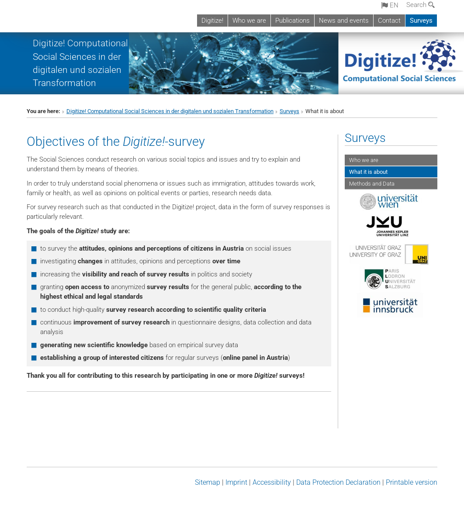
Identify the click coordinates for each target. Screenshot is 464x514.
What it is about (368, 172)
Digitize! (212, 20)
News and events (344, 20)
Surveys (421, 20)
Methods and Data (372, 183)
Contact (389, 20)
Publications (292, 20)
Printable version (411, 482)
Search (420, 5)
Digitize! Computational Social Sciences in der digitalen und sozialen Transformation (170, 111)
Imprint (236, 482)
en (389, 5)
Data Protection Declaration (338, 482)
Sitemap (207, 482)
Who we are (249, 20)
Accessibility (272, 482)
